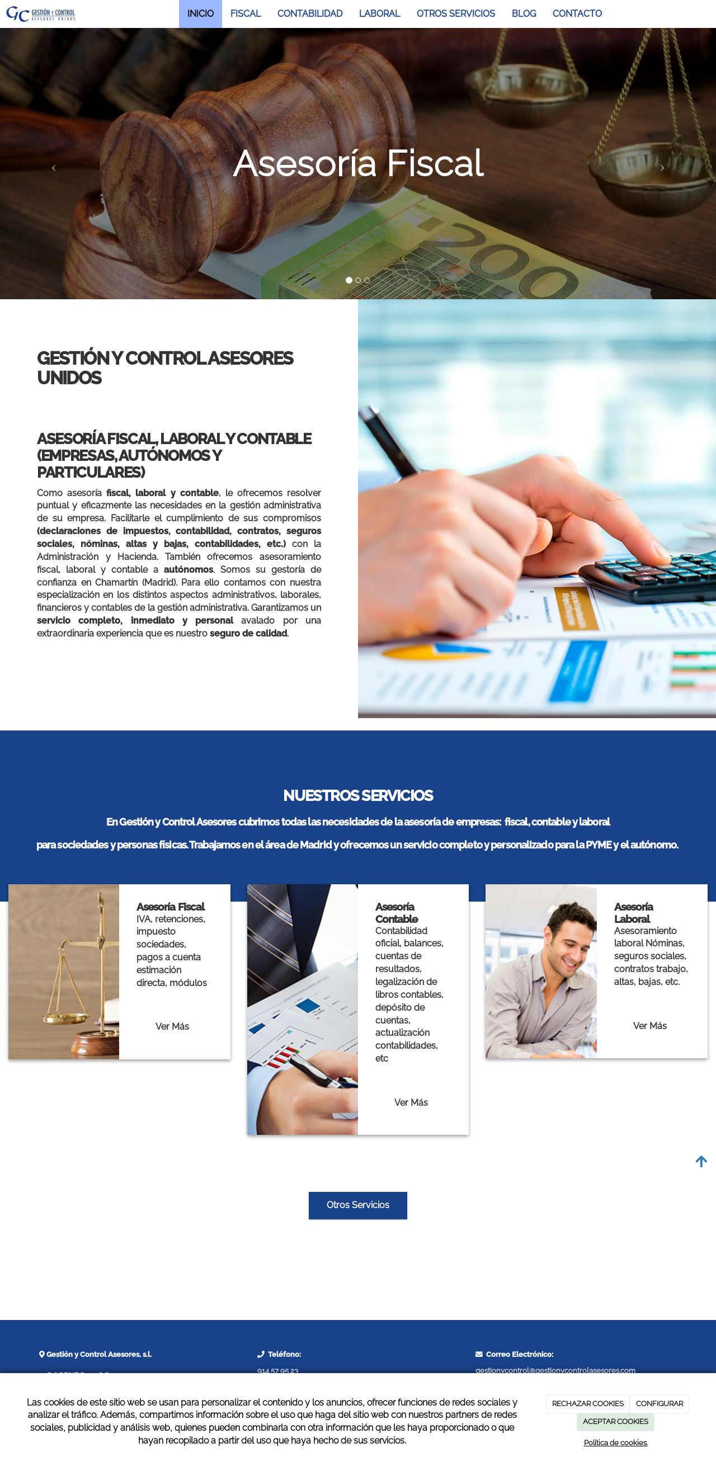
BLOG (524, 13)
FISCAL (245, 13)
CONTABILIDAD (309, 13)
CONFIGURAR (659, 1403)
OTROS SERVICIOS (456, 13)
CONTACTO (577, 13)
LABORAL (379, 13)
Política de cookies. (616, 1443)
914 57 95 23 (277, 1370)
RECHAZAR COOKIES (588, 1403)
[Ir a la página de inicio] (40, 14)
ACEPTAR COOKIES (615, 1421)
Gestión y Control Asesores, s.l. (98, 1354)
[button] (53, 163)
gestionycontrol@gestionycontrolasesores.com (555, 1370)
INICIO (200, 13)
